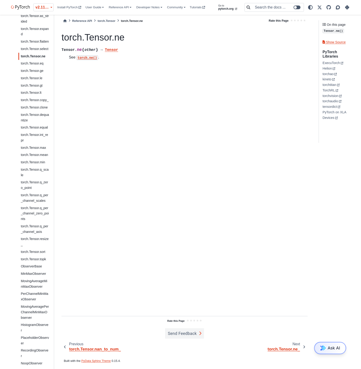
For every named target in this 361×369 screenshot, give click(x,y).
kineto (327, 79)
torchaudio (330, 101)
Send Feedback (182, 333)
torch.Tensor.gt (31, 85)
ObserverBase (31, 266)
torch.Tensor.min (33, 162)
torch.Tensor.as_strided (35, 18)
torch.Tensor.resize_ (35, 241)
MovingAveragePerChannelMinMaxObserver (35, 312)
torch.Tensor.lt (31, 92)
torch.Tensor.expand (35, 31)
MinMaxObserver (33, 273)
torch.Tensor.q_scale (35, 172)
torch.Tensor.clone (34, 107)
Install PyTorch (69, 7)
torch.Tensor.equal (34, 127)
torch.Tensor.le (31, 78)
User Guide (93, 7)
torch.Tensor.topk (33, 259)
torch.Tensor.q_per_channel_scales (34, 197)
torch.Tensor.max (33, 147)
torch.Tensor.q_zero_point (34, 185)
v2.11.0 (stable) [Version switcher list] (44, 7)
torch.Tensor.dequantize (35, 117)
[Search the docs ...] (278, 7)
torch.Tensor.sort (33, 252)
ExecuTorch (331, 63)
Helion (327, 68)
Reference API (119, 7)
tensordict (330, 106)
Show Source (334, 42)
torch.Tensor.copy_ (35, 100)
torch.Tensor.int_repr (34, 137)
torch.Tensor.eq (32, 63)
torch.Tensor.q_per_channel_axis (34, 229)
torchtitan (329, 85)
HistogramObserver (34, 327)
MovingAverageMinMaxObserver (34, 283)
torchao (328, 74)
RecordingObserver (34, 353)
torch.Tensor (106, 21)
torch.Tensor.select (34, 49)
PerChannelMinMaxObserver (34, 296)
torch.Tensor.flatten (35, 41)
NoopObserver (31, 363)
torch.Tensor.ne (33, 56)
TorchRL (329, 90)
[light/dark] (310, 7)
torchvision (330, 96)
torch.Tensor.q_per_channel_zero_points (35, 213)
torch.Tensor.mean (34, 155)
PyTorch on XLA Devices (334, 115)
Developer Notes (148, 7)
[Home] (65, 20)
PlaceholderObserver (35, 340)
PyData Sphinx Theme (96, 361)
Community (175, 7)
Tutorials (197, 7)
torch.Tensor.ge (32, 71)
